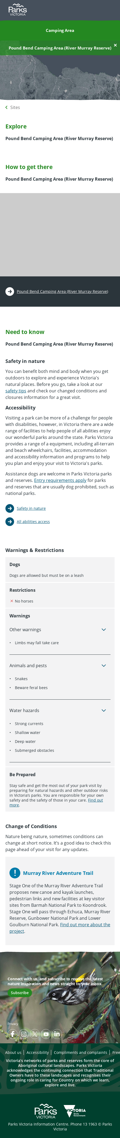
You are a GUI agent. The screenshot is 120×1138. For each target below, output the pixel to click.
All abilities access (33, 521)
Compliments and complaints (80, 1052)
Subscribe (20, 992)
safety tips (15, 391)
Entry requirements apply (60, 480)
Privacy (13, 1023)
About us (13, 1052)
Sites (15, 107)
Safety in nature (31, 508)
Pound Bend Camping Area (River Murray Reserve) (62, 291)
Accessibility (38, 1052)
